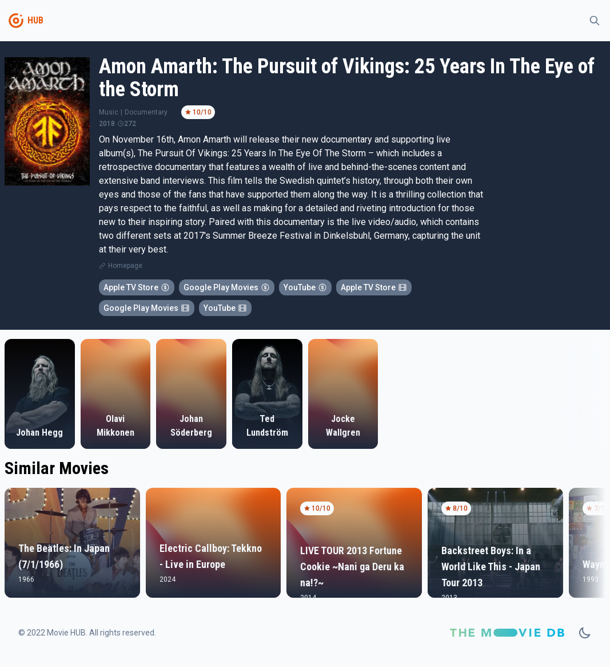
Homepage (125, 266)
